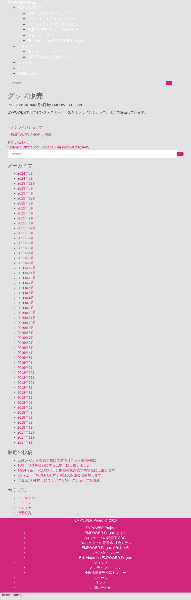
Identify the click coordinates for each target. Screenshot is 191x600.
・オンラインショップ (24, 127)
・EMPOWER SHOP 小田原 (29, 135)
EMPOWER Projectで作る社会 (53, 29)
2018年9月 (25, 388)
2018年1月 (25, 427)
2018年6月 (25, 402)
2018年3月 (25, 417)
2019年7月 (25, 338)
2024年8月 (25, 173)
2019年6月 (25, 343)
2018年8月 (25, 393)
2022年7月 (25, 203)
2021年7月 (25, 238)
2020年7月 (25, 283)
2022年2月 (25, 218)
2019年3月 (25, 358)
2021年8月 (25, 233)
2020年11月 (26, 273)
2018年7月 (25, 398)
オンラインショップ (44, 51)
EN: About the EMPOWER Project (56, 40)
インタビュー (27, 498)
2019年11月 (26, 318)
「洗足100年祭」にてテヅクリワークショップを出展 (58, 480)
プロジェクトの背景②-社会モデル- (56, 24)
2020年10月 (26, 278)
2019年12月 (26, 313)
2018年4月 (25, 412)
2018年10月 (26, 383)
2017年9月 (25, 442)
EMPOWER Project (33, 7)
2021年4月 (25, 253)
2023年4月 (25, 193)
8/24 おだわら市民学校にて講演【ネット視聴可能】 (57, 460)
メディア (24, 508)
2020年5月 (25, 293)
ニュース (24, 62)
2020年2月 (25, 308)
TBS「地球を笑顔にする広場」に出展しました (53, 465)
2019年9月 (25, 328)
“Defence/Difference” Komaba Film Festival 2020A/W (48, 147)
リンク (23, 68)
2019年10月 (26, 323)
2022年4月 (25, 213)
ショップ (24, 46)
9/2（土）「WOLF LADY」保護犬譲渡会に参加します (59, 475)
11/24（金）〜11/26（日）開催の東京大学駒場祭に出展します (66, 470)
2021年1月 (25, 263)
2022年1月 (25, 223)
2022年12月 (26, 198)
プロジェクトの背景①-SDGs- (52, 18)
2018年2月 (25, 422)
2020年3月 (25, 303)
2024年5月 (25, 178)
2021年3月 (25, 258)
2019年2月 (25, 363)
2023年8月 (25, 188)
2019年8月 (25, 333)
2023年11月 (26, 183)
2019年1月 (25, 368)
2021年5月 (25, 248)
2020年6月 (25, 288)
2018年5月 (25, 407)
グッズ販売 (25, 96)
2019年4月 (25, 353)
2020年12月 (26, 268)
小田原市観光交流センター (49, 57)
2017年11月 (26, 437)
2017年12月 (26, 432)
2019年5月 (25, 348)
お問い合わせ (28, 73)
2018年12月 (26, 373)
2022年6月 (25, 208)
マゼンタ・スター (42, 35)
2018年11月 (26, 378)
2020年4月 (25, 298)
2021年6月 (25, 243)
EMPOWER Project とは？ (50, 13)
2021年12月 (26, 228)
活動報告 (24, 513)
